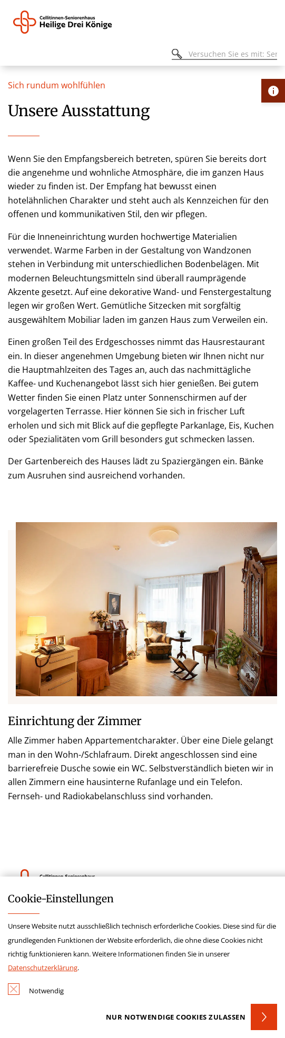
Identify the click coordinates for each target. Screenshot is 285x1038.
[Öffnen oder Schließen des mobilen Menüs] (13, 55)
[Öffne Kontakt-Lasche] (273, 91)
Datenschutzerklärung (42, 967)
